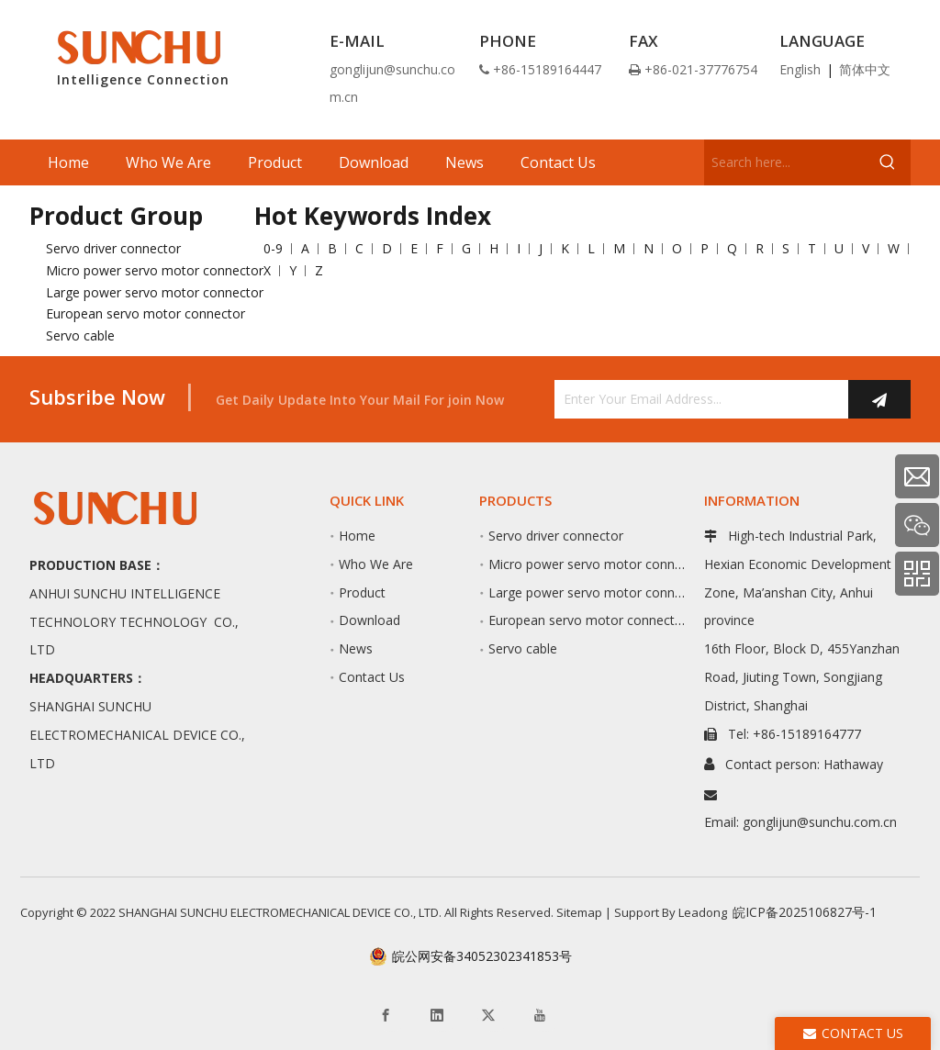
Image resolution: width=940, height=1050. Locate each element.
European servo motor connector (145, 313)
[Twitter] (493, 1016)
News (356, 648)
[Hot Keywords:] (888, 162)
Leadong (702, 912)
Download (369, 620)
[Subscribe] (879, 399)
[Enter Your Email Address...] (696, 399)
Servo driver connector (113, 248)
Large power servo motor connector (154, 292)
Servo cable (80, 335)
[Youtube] (545, 1016)
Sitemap (579, 912)
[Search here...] (784, 162)
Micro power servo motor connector (154, 270)
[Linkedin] (442, 1016)
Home (357, 535)
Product (362, 592)
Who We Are (376, 564)
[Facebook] (391, 1016)
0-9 (273, 248)
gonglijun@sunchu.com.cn (820, 822)
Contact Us (372, 677)
